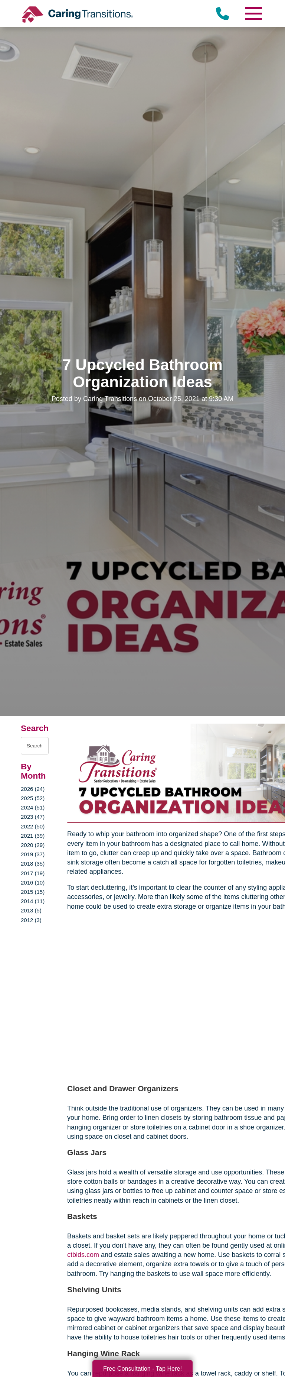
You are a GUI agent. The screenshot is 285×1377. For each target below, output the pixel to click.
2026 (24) (33, 789)
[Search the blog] (35, 745)
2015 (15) (33, 892)
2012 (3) (31, 920)
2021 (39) (33, 836)
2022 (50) (33, 826)
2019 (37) (33, 854)
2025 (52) (33, 798)
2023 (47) (33, 817)
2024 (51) (33, 807)
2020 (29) (33, 845)
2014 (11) (33, 901)
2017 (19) (33, 873)
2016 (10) (33, 882)
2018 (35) (33, 863)
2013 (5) (31, 910)
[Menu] (253, 13)
